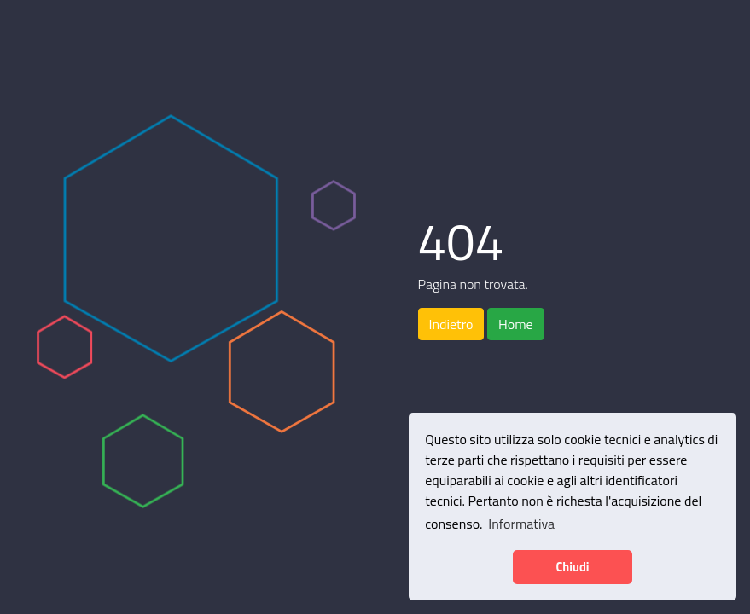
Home (515, 324)
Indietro (451, 324)
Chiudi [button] (572, 567)
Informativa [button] (521, 523)
